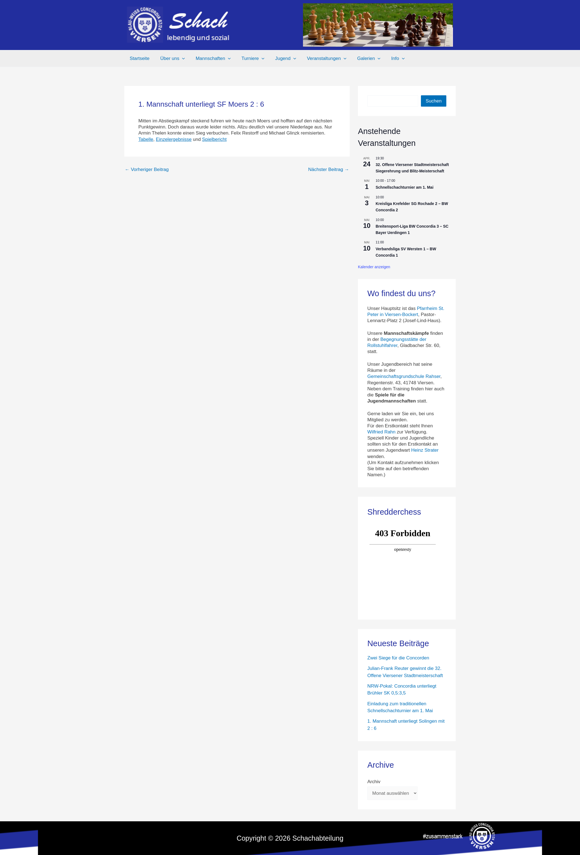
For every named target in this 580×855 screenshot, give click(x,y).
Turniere (248, 58)
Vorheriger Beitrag (147, 169)
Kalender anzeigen (374, 267)
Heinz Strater (425, 450)
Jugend (279, 58)
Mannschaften (209, 58)
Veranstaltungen (319, 58)
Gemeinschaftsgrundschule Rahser (404, 376)
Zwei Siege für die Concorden (398, 658)
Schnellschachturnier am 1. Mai (404, 187)
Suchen (434, 101)
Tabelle (145, 139)
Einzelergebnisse (173, 139)
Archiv (373, 781)
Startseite (139, 58)
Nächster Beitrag (328, 169)
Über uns (170, 58)
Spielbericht (214, 139)
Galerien (359, 58)
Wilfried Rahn (381, 432)
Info (387, 58)
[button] (180, 58)
